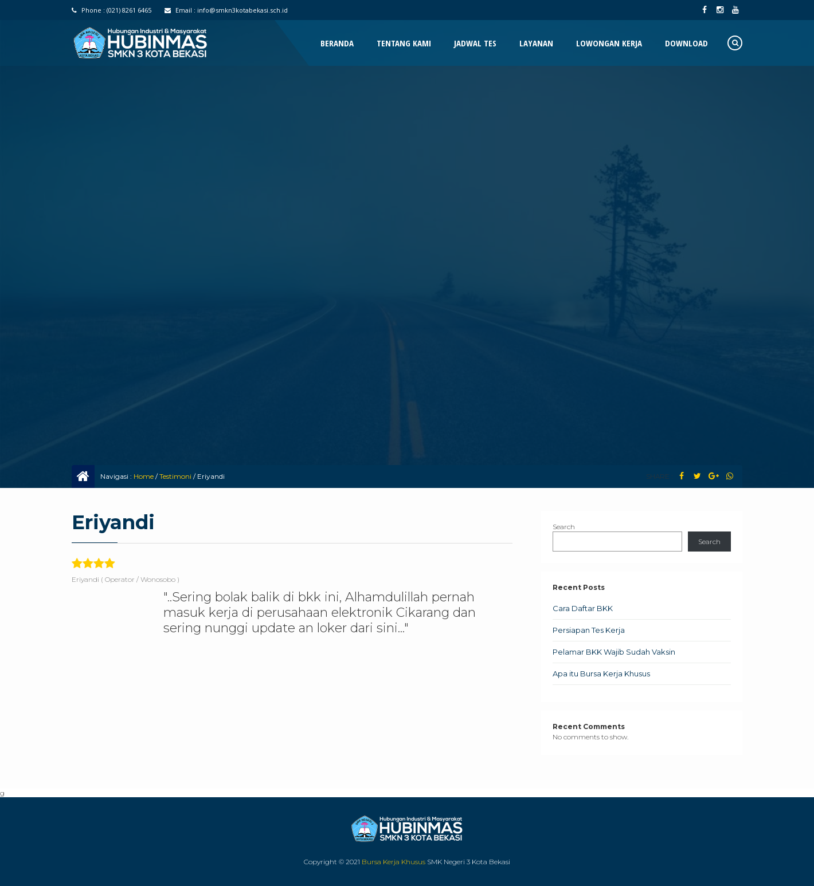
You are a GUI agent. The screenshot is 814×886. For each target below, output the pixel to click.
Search (564, 526)
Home (144, 476)
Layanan (536, 43)
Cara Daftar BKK (583, 608)
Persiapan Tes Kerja (589, 630)
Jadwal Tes (475, 43)
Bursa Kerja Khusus (393, 861)
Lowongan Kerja (609, 43)
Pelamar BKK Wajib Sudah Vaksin (614, 651)
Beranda (337, 43)
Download (686, 43)
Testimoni (175, 476)
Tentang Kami (404, 43)
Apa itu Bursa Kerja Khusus (601, 673)
